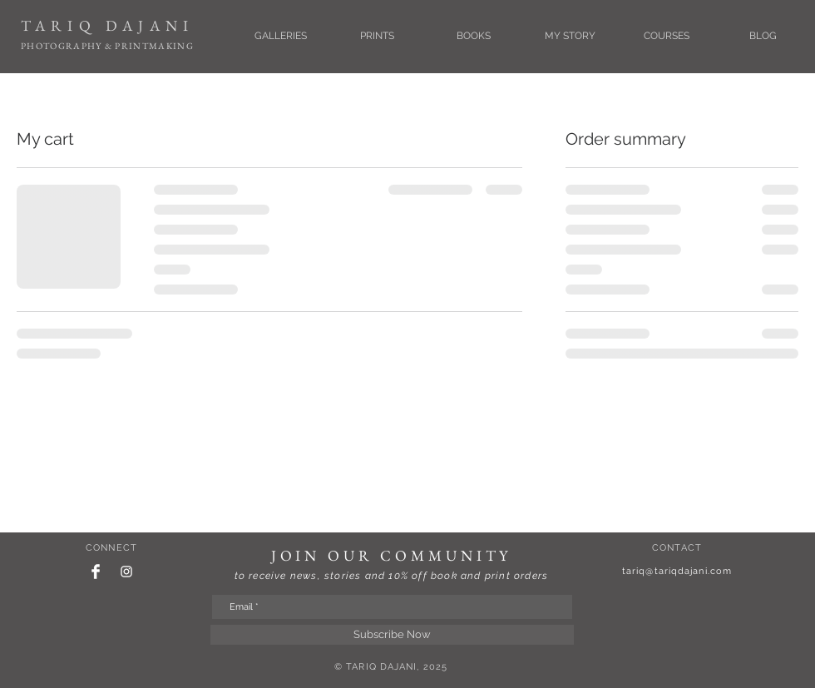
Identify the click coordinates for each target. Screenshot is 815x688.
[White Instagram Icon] (126, 571)
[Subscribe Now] (392, 635)
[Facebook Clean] (95, 571)
